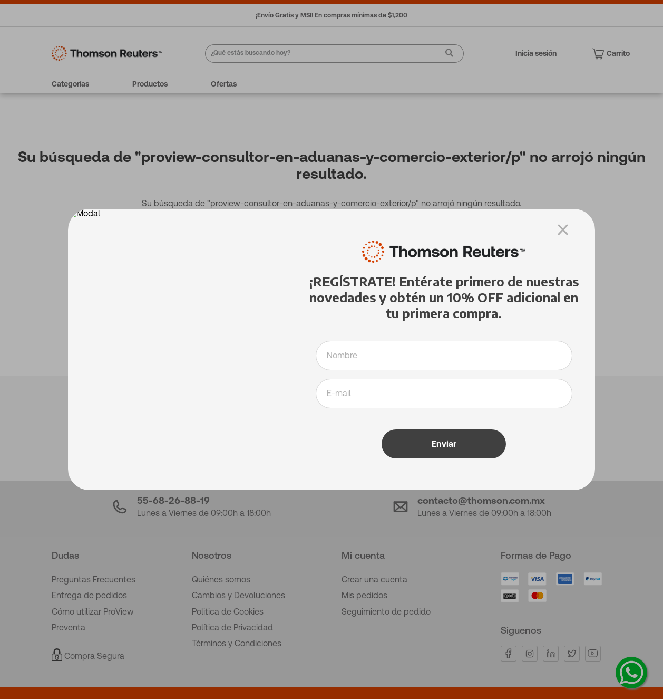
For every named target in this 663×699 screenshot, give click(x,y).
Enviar (444, 438)
